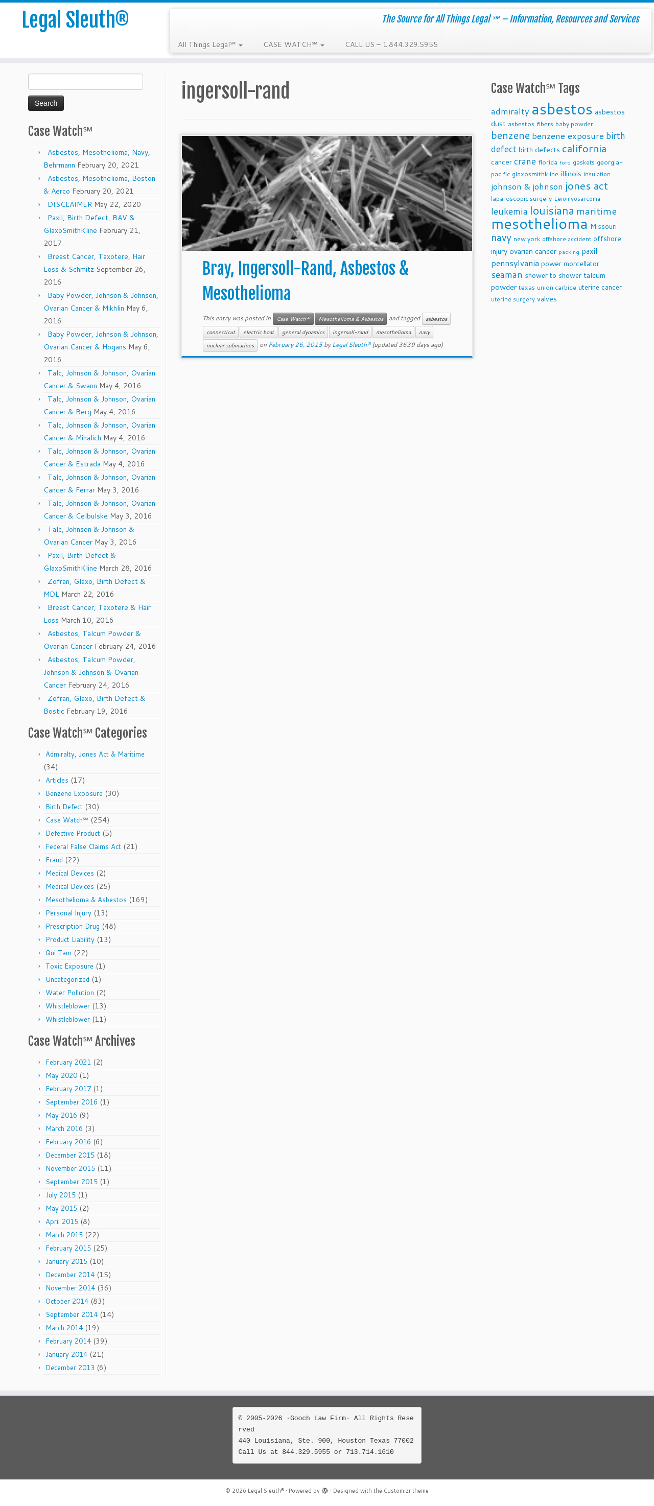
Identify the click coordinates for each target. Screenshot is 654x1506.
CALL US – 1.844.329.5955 (391, 44)
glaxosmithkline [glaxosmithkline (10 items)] (535, 173)
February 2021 (68, 1062)
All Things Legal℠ (210, 44)
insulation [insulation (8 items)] (597, 174)
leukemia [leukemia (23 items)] (509, 211)
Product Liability (70, 939)
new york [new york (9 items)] (526, 238)
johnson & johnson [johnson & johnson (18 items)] (527, 186)
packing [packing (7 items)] (568, 251)
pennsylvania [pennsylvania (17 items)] (515, 263)
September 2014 (71, 1314)
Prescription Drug (72, 926)
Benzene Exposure (74, 793)
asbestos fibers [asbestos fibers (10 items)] (530, 123)
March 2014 (64, 1327)
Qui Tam (58, 952)
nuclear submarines (230, 345)
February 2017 (68, 1088)
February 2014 (68, 1341)
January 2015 (66, 1261)
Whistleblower (67, 1005)
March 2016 (64, 1128)
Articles (56, 780)
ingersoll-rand (350, 332)
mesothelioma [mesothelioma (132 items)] (539, 223)
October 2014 (66, 1301)
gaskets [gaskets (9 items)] (584, 162)
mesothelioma (393, 332)
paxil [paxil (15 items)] (589, 250)
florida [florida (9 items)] (547, 162)
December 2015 (70, 1155)
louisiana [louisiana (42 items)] (552, 210)
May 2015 (61, 1208)
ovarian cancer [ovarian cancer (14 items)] (532, 251)
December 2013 (70, 1367)
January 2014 (66, 1354)
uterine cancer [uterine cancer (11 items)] (600, 287)
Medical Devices (69, 873)
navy (424, 332)
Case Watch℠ (66, 820)
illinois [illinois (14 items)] (570, 173)
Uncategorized (67, 979)
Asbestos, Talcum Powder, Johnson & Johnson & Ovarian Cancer (90, 672)
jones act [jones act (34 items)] (586, 185)
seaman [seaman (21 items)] (507, 274)
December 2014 (70, 1274)
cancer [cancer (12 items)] (501, 162)
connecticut (220, 332)
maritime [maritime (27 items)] (596, 211)
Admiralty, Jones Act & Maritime (95, 754)
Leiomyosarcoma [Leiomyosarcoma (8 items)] (577, 199)
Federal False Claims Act (83, 846)
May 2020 (61, 1075)
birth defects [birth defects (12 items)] (539, 149)
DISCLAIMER (70, 204)
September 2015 (71, 1181)
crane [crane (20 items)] (525, 161)
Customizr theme (406, 1491)
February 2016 (68, 1141)
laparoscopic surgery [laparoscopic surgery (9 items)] (521, 198)
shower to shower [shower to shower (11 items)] (553, 275)
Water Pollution (69, 992)
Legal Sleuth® (75, 20)
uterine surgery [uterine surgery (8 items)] (513, 299)
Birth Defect (64, 806)
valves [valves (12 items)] (547, 298)
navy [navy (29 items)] (501, 237)
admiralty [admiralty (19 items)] (510, 111)
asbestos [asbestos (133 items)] (562, 108)
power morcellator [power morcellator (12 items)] (570, 263)
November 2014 (70, 1287)
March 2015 (64, 1234)
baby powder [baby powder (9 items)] (574, 124)
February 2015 (68, 1248)
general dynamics (303, 332)
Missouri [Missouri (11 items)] (603, 226)
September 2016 (71, 1102)
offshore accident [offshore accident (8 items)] (566, 239)
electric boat (258, 332)
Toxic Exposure (69, 966)
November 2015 (70, 1168)
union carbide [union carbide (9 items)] (556, 287)
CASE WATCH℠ (293, 44)
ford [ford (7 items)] (565, 162)
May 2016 (61, 1115)
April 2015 (61, 1221)
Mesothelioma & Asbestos (86, 899)
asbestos (436, 318)
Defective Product (72, 833)
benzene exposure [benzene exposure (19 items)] (568, 136)
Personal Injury (68, 912)
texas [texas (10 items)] (527, 287)
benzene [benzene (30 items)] (510, 135)
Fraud (54, 859)
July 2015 (60, 1194)
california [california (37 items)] (584, 148)
